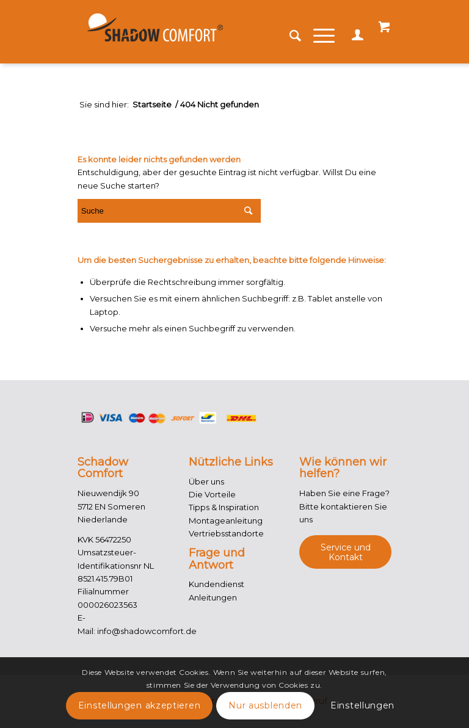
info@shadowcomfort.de (147, 631)
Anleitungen (213, 597)
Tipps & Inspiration (224, 507)
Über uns (206, 481)
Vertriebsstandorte (226, 533)
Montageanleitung (226, 520)
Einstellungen (362, 705)
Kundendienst (216, 584)
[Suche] (289, 36)
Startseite (152, 104)
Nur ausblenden (265, 705)
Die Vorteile (212, 494)
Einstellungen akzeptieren (139, 705)
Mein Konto (355, 39)
